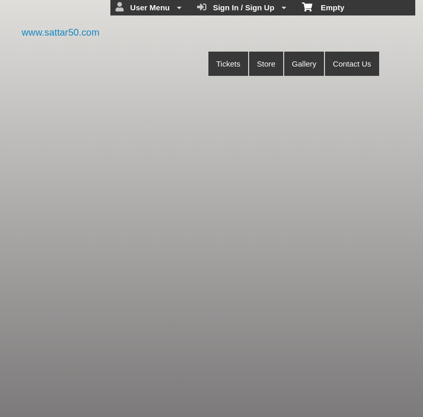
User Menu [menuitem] (149, 7)
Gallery (304, 63)
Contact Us (352, 63)
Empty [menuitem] (323, 7)
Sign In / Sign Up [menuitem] (241, 7)
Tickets (228, 63)
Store (266, 63)
